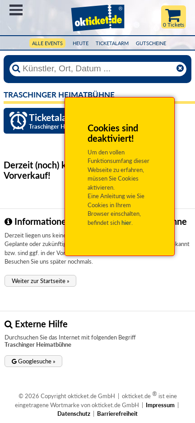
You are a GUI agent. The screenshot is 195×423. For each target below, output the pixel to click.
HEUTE (80, 43)
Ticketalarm (112, 43)
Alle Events (47, 43)
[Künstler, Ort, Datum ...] (98, 69)
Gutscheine (151, 43)
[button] (40, 281)
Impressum (160, 405)
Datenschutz (73, 413)
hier (126, 222)
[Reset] (180, 69)
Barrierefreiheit (117, 413)
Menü (16, 10)
